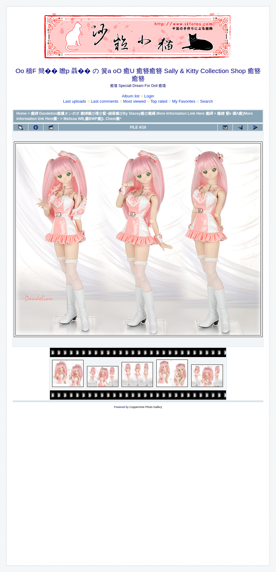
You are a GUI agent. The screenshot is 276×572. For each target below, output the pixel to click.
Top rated (158, 101)
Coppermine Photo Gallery (145, 407)
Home (21, 113)
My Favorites (183, 101)
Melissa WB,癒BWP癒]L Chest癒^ (93, 119)
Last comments (104, 101)
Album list (130, 96)
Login (149, 96)
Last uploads (74, 101)
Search (206, 101)
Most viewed (134, 101)
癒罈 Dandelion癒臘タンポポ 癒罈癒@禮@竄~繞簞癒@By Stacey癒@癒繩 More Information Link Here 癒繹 (122, 113)
